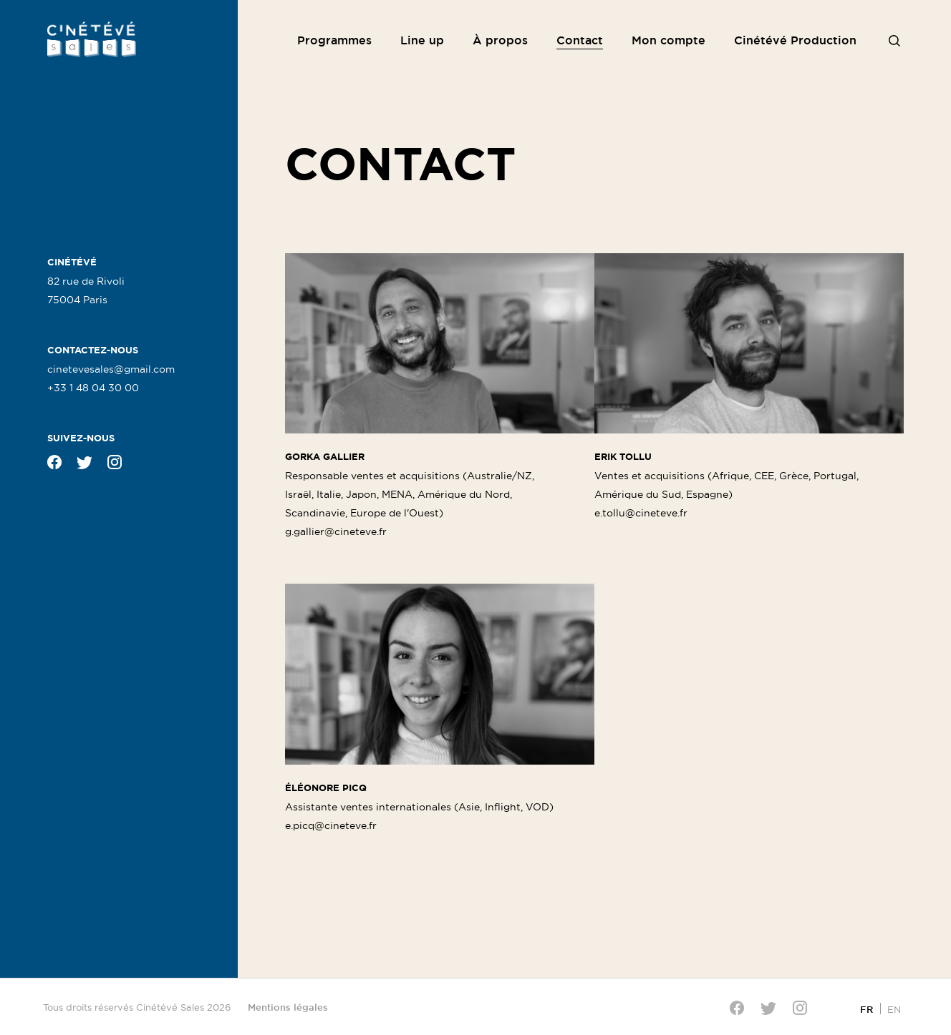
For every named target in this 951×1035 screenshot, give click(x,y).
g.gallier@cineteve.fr (336, 531)
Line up (422, 40)
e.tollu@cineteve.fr (640, 513)
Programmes (334, 40)
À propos (500, 40)
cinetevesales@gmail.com (111, 369)
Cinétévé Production (795, 40)
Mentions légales (288, 1007)
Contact (579, 40)
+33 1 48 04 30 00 (93, 387)
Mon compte (668, 40)
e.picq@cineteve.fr (331, 825)
